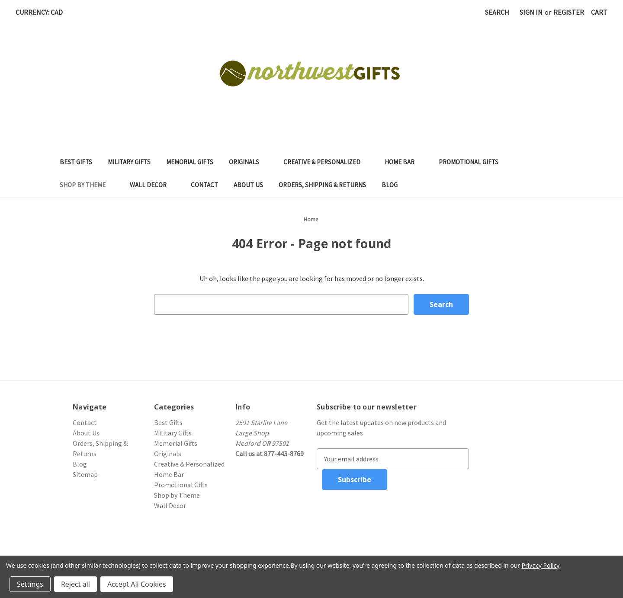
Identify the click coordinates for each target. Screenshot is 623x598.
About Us (248, 185)
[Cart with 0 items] (599, 12)
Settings (30, 584)
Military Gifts (129, 162)
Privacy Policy (540, 565)
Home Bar (404, 162)
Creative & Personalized (326, 162)
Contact (204, 185)
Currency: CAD (42, 12)
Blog (390, 185)
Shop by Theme (87, 185)
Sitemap (85, 474)
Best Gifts (76, 162)
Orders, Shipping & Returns (322, 185)
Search (497, 12)
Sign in (531, 12)
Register (568, 12)
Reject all (75, 584)
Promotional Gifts (473, 162)
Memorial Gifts (189, 162)
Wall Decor (152, 185)
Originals (248, 162)
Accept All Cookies (136, 584)
